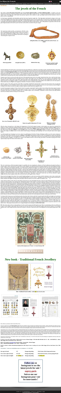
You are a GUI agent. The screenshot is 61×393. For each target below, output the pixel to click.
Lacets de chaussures (36, 392)
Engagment (17, 3)
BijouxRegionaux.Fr (27, 391)
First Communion (12, 3)
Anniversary (24, 3)
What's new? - (55, 3)
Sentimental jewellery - (33, 3)
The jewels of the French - (48, 3)
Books (58, 3)
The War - (28, 3)
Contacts (43, 391)
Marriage (20, 3)
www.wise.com (12, 342)
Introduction (2, 3)
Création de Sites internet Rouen (27, 392)
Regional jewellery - (41, 3)
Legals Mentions (39, 391)
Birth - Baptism (7, 3)
